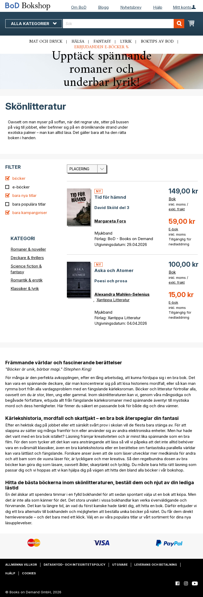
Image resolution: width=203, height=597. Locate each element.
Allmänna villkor (21, 564)
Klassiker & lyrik (25, 288)
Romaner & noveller (28, 249)
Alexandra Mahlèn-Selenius (122, 294)
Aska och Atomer (113, 270)
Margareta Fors (110, 221)
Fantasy (102, 41)
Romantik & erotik (27, 280)
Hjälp (157, 7)
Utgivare (120, 564)
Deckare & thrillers (27, 257)
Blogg (103, 7)
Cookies (29, 573)
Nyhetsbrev (130, 7)
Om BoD (78, 7)
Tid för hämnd (110, 197)
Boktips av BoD (157, 41)
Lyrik (126, 41)
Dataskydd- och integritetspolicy (74, 564)
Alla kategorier (34, 23)
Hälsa (78, 41)
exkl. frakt (177, 209)
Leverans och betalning (155, 564)
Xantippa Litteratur (113, 299)
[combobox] (123, 23)
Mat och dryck (45, 41)
